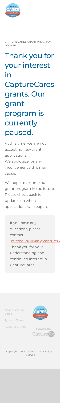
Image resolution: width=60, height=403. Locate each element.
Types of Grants (14, 320)
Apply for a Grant (15, 326)
